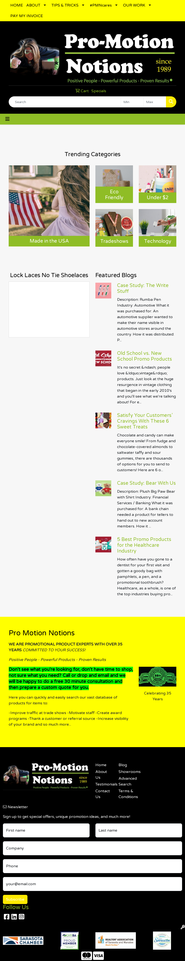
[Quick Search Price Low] (132, 101)
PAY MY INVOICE (26, 16)
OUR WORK (134, 5)
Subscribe (15, 899)
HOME (16, 5)
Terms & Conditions (127, 794)
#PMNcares (101, 5)
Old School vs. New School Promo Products (144, 356)
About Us (101, 774)
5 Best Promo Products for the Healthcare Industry (144, 545)
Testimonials (104, 784)
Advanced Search (127, 781)
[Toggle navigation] (7, 119)
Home (100, 765)
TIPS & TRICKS (65, 5)
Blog (123, 765)
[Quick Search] (65, 101)
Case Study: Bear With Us (146, 483)
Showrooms (127, 771)
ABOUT (33, 5)
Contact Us (102, 794)
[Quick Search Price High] (154, 101)
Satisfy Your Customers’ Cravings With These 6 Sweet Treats (145, 421)
